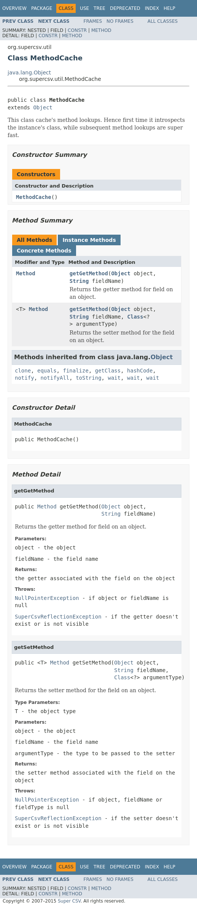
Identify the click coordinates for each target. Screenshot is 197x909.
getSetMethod (89, 309)
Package (41, 8)
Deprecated (125, 8)
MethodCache (33, 197)
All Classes (163, 21)
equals (47, 371)
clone (23, 371)
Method (101, 30)
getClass (108, 371)
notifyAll (54, 378)
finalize (75, 371)
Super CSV (69, 901)
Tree (99, 8)
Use (84, 8)
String (79, 281)
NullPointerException (47, 598)
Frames (93, 21)
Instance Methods (89, 240)
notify (24, 378)
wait (114, 378)
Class (135, 317)
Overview (14, 8)
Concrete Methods (44, 251)
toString (88, 378)
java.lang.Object (29, 72)
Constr (77, 30)
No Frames (119, 21)
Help (169, 8)
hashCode (140, 371)
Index (152, 8)
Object (42, 107)
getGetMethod (89, 273)
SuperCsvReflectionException (58, 617)
